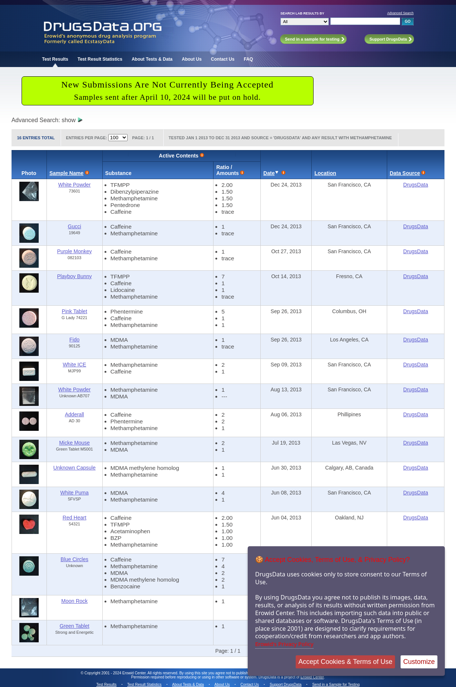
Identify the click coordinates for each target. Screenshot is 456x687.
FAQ (248, 59)
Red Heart (74, 518)
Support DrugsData (286, 685)
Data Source (405, 173)
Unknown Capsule (74, 468)
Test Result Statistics (99, 59)
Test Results (55, 59)
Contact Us (222, 59)
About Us (192, 59)
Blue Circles (75, 559)
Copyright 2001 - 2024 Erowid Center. (115, 673)
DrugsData (415, 185)
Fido (75, 340)
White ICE (74, 365)
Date (268, 173)
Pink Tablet (74, 311)
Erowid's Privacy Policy (284, 644)
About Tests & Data (152, 59)
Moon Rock (74, 601)
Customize (419, 661)
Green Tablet (74, 626)
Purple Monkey (74, 251)
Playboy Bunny (74, 276)
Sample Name (66, 173)
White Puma (74, 493)
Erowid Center (312, 677)
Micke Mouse (74, 443)
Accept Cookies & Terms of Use (345, 661)
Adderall (74, 414)
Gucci (74, 226)
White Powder (74, 185)
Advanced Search (400, 13)
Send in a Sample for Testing (336, 685)
